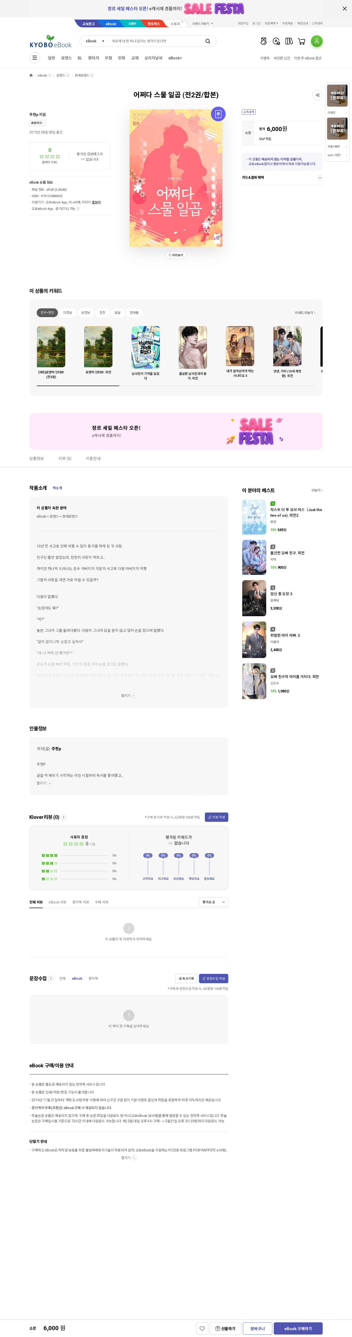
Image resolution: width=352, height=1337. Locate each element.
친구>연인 (47, 312)
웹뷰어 (96, 202)
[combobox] (94, 41)
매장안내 (302, 23)
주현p (33, 114)
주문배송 (287, 23)
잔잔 (102, 312)
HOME (31, 75)
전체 (62, 978)
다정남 (67, 312)
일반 (51, 58)
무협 (108, 58)
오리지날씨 (153, 58)
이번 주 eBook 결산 (307, 58)
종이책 (93, 978)
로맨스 (66, 58)
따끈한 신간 (282, 58)
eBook (111, 24)
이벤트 (265, 58)
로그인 (257, 23)
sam (132, 23)
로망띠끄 (36, 123)
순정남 (85, 312)
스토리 (175, 24)
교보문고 (88, 24)
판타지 (93, 58)
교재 (135, 58)
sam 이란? (334, 155)
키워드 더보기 (304, 313)
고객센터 (317, 23)
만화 (121, 58)
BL (80, 58)
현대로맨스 (82, 75)
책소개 (57, 488)
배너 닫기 (344, 8)
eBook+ (175, 58)
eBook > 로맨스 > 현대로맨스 (57, 516)
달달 (118, 312)
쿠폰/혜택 (333, 146)
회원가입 (243, 23)
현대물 (134, 312)
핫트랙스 (154, 24)
